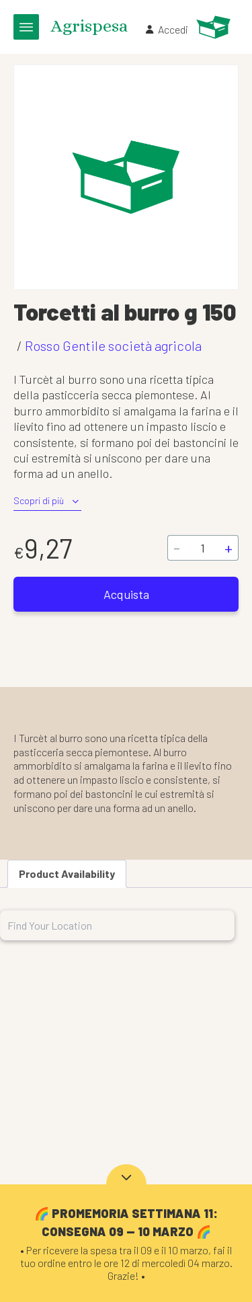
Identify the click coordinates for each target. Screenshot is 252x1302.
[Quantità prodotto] (202, 548)
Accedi (166, 29)
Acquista (126, 594)
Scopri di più (47, 501)
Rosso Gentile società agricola (113, 345)
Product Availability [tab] (67, 873)
